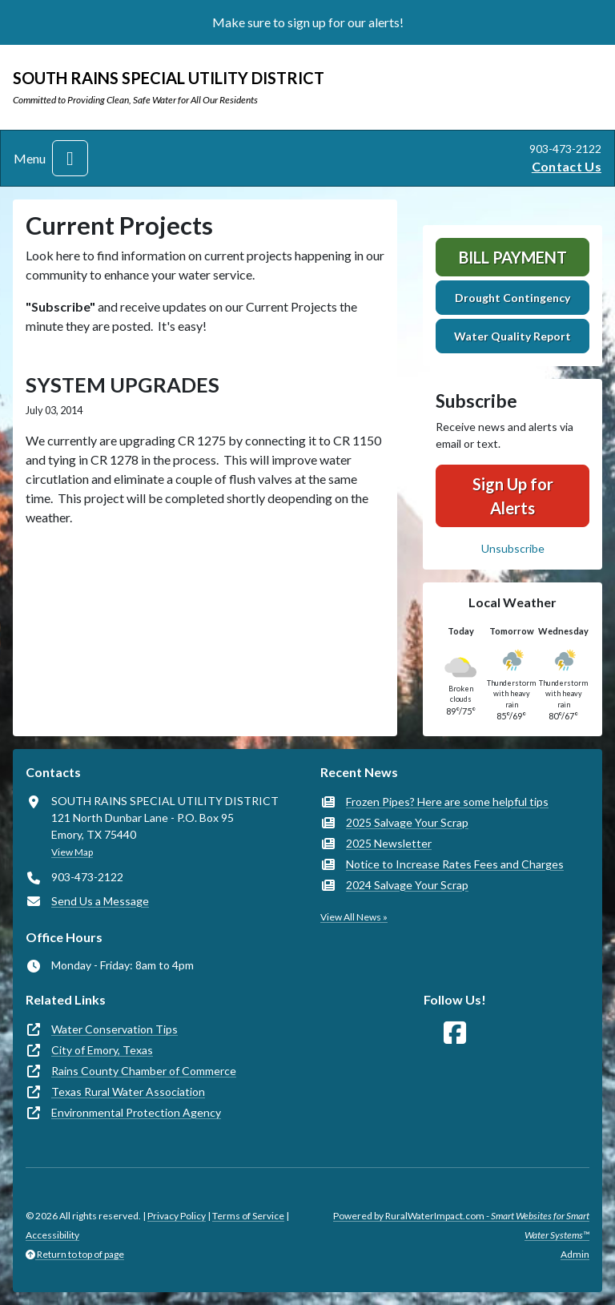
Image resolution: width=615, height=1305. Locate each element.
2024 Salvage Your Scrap (407, 885)
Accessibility (52, 1235)
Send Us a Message (100, 901)
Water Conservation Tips (114, 1029)
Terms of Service (248, 1216)
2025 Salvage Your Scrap (407, 822)
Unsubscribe (513, 548)
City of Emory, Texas (102, 1050)
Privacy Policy (176, 1216)
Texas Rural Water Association (128, 1091)
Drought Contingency (512, 297)
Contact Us (566, 166)
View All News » (354, 917)
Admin (575, 1254)
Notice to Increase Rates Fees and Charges (455, 864)
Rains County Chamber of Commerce (143, 1070)
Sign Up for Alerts (512, 496)
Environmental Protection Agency (136, 1112)
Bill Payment (513, 257)
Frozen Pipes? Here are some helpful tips (447, 801)
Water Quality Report (512, 336)
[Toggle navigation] (70, 158)
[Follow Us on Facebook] (455, 1033)
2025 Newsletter (389, 843)
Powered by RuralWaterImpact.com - (461, 1225)
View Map (72, 852)
